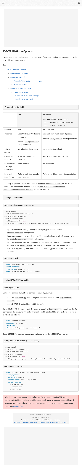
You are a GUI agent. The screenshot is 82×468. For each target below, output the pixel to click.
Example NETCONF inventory (31, 96)
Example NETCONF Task (23, 99)
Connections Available (19, 74)
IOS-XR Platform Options (16, 70)
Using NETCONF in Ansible (20, 88)
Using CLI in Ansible (18, 77)
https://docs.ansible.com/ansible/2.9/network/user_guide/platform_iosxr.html (40, 422)
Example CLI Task (21, 84)
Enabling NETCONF (21, 92)
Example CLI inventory (28, 81)
